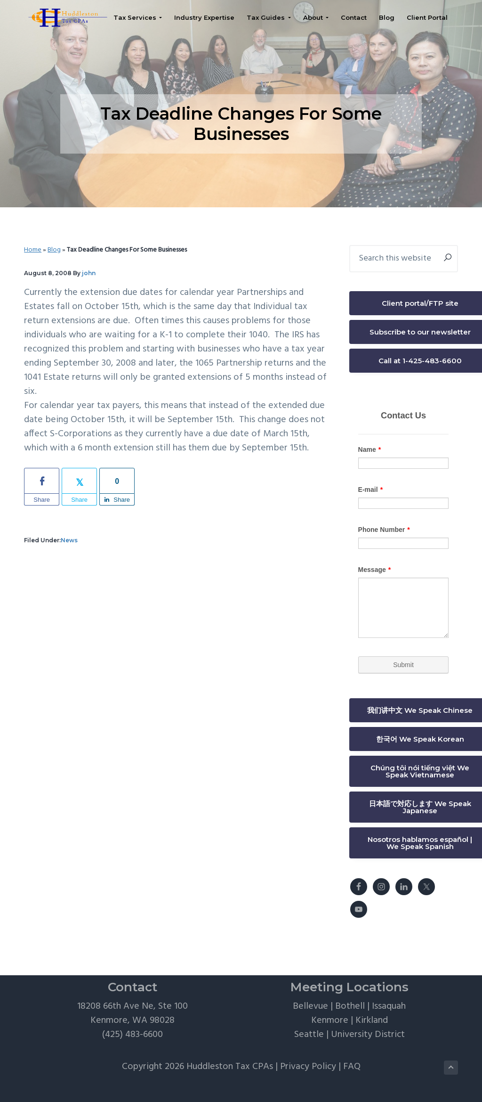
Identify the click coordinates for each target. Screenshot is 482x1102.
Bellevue (310, 1006)
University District (368, 1034)
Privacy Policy (308, 1066)
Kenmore (329, 1020)
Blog (54, 250)
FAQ (352, 1066)
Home (32, 250)
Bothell (350, 1006)
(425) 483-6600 (132, 1034)
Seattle (309, 1034)
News (69, 540)
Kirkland (371, 1020)
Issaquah (389, 1006)
